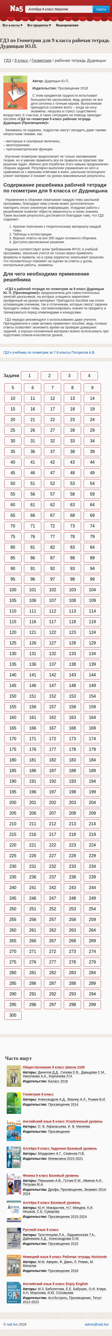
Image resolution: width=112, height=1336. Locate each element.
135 (12, 664)
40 (13, 462)
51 (32, 483)
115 (12, 621)
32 (52, 440)
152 (52, 696)
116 (32, 621)
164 (92, 717)
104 (92, 589)
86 (32, 557)
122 (52, 632)
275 (12, 962)
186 (32, 770)
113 (72, 611)
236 (32, 877)
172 (52, 738)
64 (92, 504)
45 (13, 472)
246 (32, 898)
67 (52, 515)
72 (52, 526)
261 (32, 930)
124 (92, 632)
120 (12, 632)
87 (52, 557)
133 (72, 653)
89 (92, 557)
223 (72, 845)
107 (52, 600)
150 (12, 696)
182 (52, 760)
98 (72, 579)
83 (72, 547)
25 (13, 430)
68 (72, 515)
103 (72, 589)
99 (92, 579)
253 (72, 908)
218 (72, 834)
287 (52, 983)
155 (12, 706)
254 (92, 908)
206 (32, 813)
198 (72, 791)
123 (72, 632)
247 (52, 898)
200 (12, 802)
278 (72, 962)
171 (32, 738)
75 (13, 536)
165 (12, 728)
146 (32, 685)
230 (12, 866)
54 (92, 483)
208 (72, 813)
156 (32, 706)
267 (52, 940)
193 (72, 781)
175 (12, 749)
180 (12, 760)
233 (72, 866)
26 (32, 430)
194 (92, 781)
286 (32, 983)
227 (52, 855)
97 (52, 579)
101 (32, 589)
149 (92, 685)
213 (72, 823)
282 (52, 972)
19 (92, 409)
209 (92, 813)
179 (92, 749)
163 (72, 717)
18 (72, 409)
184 (92, 760)
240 (12, 887)
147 (52, 685)
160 (12, 717)
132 (52, 653)
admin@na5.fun (97, 1324)
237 (52, 877)
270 (12, 951)
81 (32, 547)
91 (32, 568)
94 (92, 568)
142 (52, 674)
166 (32, 728)
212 (52, 823)
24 (92, 419)
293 (72, 994)
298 (72, 1004)
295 (12, 1004)
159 (92, 706)
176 (32, 749)
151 (32, 696)
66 (32, 515)
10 (13, 398)
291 (32, 994)
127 (52, 643)
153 (72, 696)
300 (12, 1015)
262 (52, 930)
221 (32, 845)
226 (32, 855)
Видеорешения (67, 25)
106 (32, 600)
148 (72, 685)
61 (32, 504)
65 (13, 515)
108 (72, 600)
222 (52, 845)
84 (92, 547)
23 (72, 419)
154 (92, 696)
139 (92, 664)
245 (12, 898)
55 (13, 494)
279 (92, 962)
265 (12, 940)
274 (92, 951)
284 (92, 972)
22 (52, 419)
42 (52, 462)
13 (72, 398)
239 (92, 877)
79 (92, 536)
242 (52, 887)
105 (12, 600)
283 (72, 972)
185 (12, 770)
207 (52, 813)
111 (32, 611)
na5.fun (12, 1324)
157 (52, 706)
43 (72, 462)
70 (13, 526)
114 (92, 611)
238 (72, 877)
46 (32, 472)
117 (52, 621)
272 (52, 951)
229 (92, 855)
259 (92, 919)
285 (12, 983)
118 (72, 621)
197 (52, 791)
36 (32, 451)
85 (13, 557)
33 (72, 440)
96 (32, 579)
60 (13, 504)
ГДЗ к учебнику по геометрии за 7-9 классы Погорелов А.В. (49, 352)
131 (32, 653)
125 (12, 643)
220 (12, 845)
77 (52, 536)
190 (12, 781)
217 (52, 834)
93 (72, 568)
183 (72, 760)
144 (92, 674)
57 (52, 494)
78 (72, 536)
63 (72, 504)
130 (12, 653)
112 (52, 611)
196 (32, 791)
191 (32, 781)
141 (32, 674)
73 (72, 526)
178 (72, 749)
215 (12, 834)
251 (32, 908)
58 (72, 494)
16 (32, 409)
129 (92, 643)
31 (32, 440)
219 (92, 834)
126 (32, 643)
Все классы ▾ (12, 25)
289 (92, 983)
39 (92, 451)
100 (12, 589)
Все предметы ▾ (39, 25)
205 (12, 813)
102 (52, 589)
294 (92, 994)
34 (92, 440)
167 (52, 728)
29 (92, 430)
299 (92, 1004)
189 (92, 770)
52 (52, 483)
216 (32, 834)
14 (92, 398)
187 (52, 770)
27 (52, 430)
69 (92, 515)
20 (13, 419)
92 (52, 568)
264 (92, 930)
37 (52, 451)
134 (92, 653)
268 (72, 940)
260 (12, 930)
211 (32, 823)
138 (72, 664)
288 (72, 983)
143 (72, 674)
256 (32, 919)
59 (92, 494)
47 (52, 472)
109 (92, 600)
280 (12, 972)
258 (72, 919)
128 (72, 643)
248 (72, 898)
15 (13, 409)
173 (72, 738)
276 (32, 962)
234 (92, 866)
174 (92, 738)
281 (32, 972)
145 (12, 685)
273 (72, 951)
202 (52, 802)
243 (72, 887)
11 (32, 398)
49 (92, 472)
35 (13, 451)
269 (92, 940)
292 (52, 994)
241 (32, 887)
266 (32, 940)
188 (72, 770)
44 (92, 462)
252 (52, 908)
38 (72, 451)
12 (52, 398)
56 (32, 494)
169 (92, 728)
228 (72, 855)
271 (32, 951)
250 (12, 908)
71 (32, 526)
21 (32, 419)
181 (32, 760)
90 (13, 568)
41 (32, 462)
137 (52, 664)
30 (13, 440)
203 (72, 802)
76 (32, 536)
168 (72, 728)
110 (12, 611)
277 (52, 962)
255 (12, 919)
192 (52, 781)
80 (13, 547)
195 (12, 791)
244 (92, 887)
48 (72, 472)
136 (32, 664)
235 (12, 877)
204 (92, 802)
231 (32, 866)
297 (52, 1004)
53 (72, 483)
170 (12, 738)
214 (92, 823)
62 (52, 504)
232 (52, 866)
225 (12, 855)
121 (32, 632)
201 (32, 802)
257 (52, 919)
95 (13, 579)
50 (13, 483)
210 (12, 823)
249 (92, 898)
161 (32, 717)
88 (72, 557)
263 (72, 930)
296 (32, 1004)
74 (92, 526)
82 (52, 547)
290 (12, 994)
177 (52, 749)
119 (92, 621)
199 (92, 791)
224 (92, 845)
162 (52, 717)
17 (52, 409)
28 (72, 430)
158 (72, 706)
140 (12, 674)
